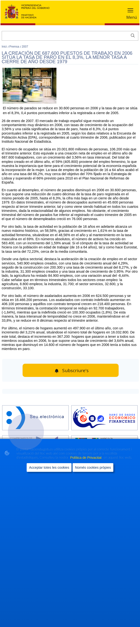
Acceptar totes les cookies (49, 467)
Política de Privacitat (86, 458)
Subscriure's (75, 370)
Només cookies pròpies (93, 467)
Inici (5, 46)
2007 (25, 46)
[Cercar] (70, 36)
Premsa (14, 46)
